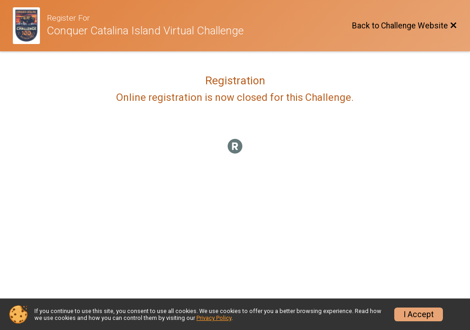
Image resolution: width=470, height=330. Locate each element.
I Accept (418, 314)
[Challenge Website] (30, 25)
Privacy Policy (213, 317)
